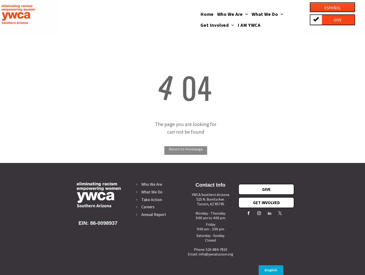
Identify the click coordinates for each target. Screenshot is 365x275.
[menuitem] (208, 16)
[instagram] (259, 213)
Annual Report (153, 214)
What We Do (151, 192)
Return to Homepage (186, 149)
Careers (148, 206)
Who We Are (151, 184)
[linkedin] (269, 213)
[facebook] (248, 213)
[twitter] (280, 213)
